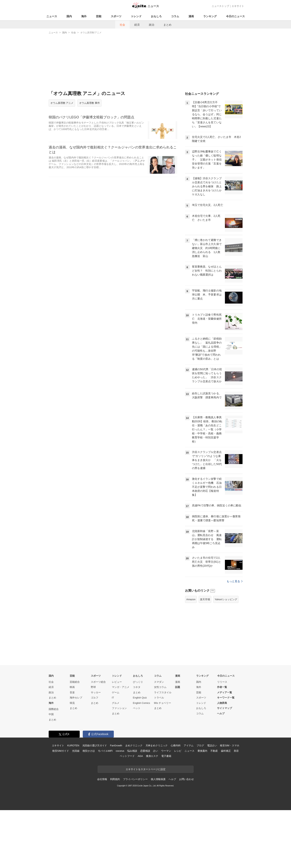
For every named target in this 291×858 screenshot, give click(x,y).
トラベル (159, 697)
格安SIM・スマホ (229, 745)
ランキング (210, 16)
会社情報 (102, 779)
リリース (222, 681)
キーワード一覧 (225, 697)
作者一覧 (222, 687)
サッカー (96, 692)
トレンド (136, 16)
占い (155, 750)
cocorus (120, 750)
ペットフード (127, 756)
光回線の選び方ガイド (94, 745)
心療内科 (175, 745)
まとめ (167, 24)
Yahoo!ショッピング (226, 599)
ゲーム (115, 692)
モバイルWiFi (105, 750)
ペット (136, 708)
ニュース (51, 16)
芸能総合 (75, 681)
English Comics (141, 703)
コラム (175, 16)
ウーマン (166, 750)
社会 (122, 24)
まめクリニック (133, 745)
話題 (177, 687)
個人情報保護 (158, 779)
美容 (236, 750)
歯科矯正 (226, 750)
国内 (69, 16)
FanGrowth (116, 745)
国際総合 (54, 709)
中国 (51, 714)
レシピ (178, 750)
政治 (151, 24)
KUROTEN (73, 745)
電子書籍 (166, 756)
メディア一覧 (224, 692)
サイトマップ (224, 708)
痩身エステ (152, 756)
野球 (93, 687)
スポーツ (116, 16)
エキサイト (238, 6)
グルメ (115, 703)
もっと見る (235, 581)
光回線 (76, 750)
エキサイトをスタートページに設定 (146, 769)
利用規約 (115, 779)
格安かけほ (89, 750)
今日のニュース (235, 16)
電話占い (212, 745)
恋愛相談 (145, 750)
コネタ (136, 687)
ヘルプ (221, 713)
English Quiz (140, 697)
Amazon (191, 599)
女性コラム (160, 687)
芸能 (98, 16)
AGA (140, 756)
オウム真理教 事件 (89, 103)
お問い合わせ (186, 779)
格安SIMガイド (60, 750)
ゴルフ (94, 697)
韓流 (72, 703)
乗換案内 (202, 750)
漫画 (191, 16)
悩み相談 (132, 750)
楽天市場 (205, 599)
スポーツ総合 (98, 681)
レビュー (117, 681)
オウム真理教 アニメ (62, 103)
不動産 (214, 750)
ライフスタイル (162, 692)
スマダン (159, 681)
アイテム (188, 745)
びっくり (138, 681)
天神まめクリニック (157, 745)
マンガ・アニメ (120, 687)
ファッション (119, 708)
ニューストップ (220, 6)
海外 (84, 16)
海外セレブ (76, 697)
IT (113, 697)
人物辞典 (222, 703)
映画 (72, 687)
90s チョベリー (162, 703)
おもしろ (156, 16)
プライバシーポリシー (135, 779)
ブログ (200, 745)
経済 (137, 24)
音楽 (72, 692)
